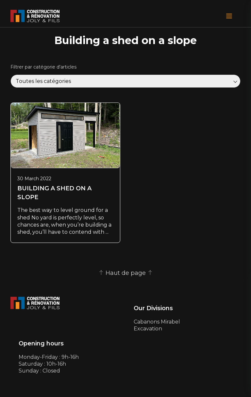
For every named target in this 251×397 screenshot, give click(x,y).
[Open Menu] (229, 16)
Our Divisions (153, 308)
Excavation (148, 329)
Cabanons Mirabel (157, 322)
